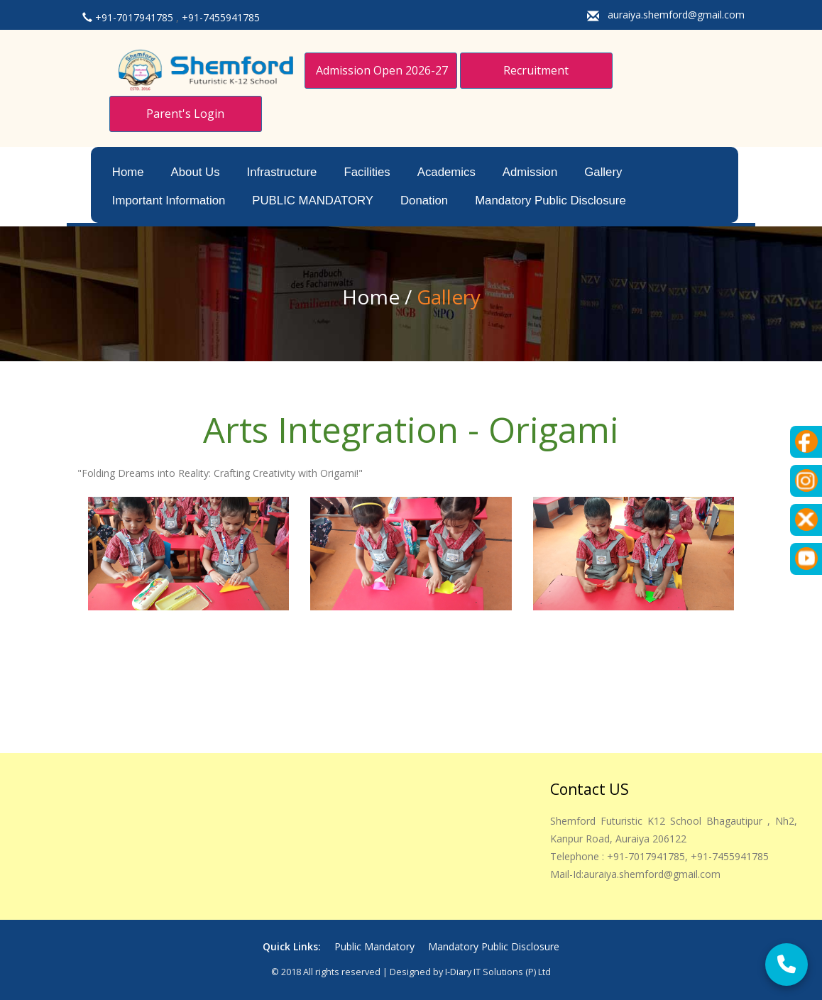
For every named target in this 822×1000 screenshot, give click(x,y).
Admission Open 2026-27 (382, 70)
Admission (530, 172)
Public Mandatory (375, 946)
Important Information (169, 200)
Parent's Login (185, 113)
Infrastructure (282, 172)
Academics (446, 172)
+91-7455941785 (221, 17)
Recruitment (536, 70)
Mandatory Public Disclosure (550, 200)
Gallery (603, 172)
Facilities (367, 172)
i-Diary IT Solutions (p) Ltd (498, 972)
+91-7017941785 (135, 17)
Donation (424, 200)
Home (128, 172)
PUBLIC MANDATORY (312, 200)
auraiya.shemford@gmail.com (676, 14)
